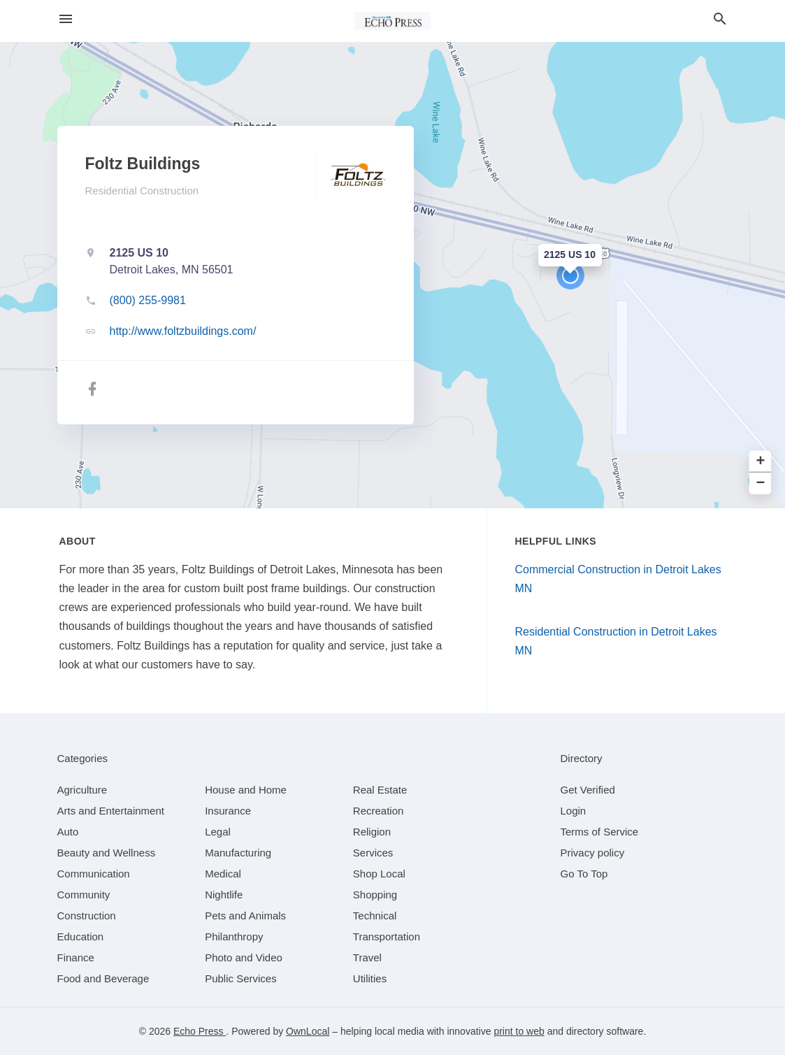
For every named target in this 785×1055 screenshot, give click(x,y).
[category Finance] (75, 957)
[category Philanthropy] (234, 936)
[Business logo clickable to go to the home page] (393, 21)
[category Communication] (93, 874)
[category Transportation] (386, 936)
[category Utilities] (370, 978)
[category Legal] (218, 832)
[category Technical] (375, 915)
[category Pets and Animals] (245, 915)
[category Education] (80, 936)
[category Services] (373, 853)
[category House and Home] (246, 790)
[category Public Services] (241, 978)
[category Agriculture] (82, 790)
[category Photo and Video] (243, 957)
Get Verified (588, 790)
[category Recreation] (378, 811)
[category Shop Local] (379, 874)
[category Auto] (68, 832)
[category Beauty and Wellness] (106, 853)
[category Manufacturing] (238, 853)
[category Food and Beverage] (103, 978)
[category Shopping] (375, 894)
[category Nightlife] (224, 894)
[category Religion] (372, 832)
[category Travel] (367, 957)
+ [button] (760, 462)
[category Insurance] (228, 811)
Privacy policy (593, 853)
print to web (519, 1031)
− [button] (760, 483)
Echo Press (199, 1031)
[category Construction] (86, 915)
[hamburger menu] (65, 19)
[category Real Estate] (380, 790)
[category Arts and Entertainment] (110, 811)
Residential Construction (142, 190)
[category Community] (83, 894)
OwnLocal (307, 1031)
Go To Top (584, 874)
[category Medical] (223, 874)
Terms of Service (600, 832)
